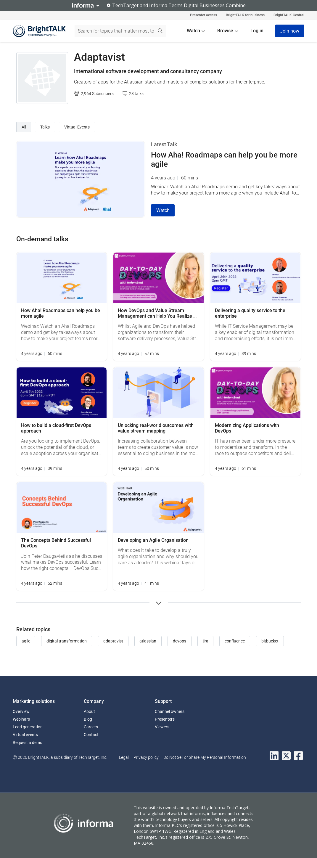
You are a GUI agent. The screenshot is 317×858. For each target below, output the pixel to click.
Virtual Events (77, 127)
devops (179, 641)
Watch (163, 210)
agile (26, 641)
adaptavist (113, 641)
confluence (235, 641)
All (24, 127)
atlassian (147, 641)
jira (205, 641)
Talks (45, 127)
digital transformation (66, 641)
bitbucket (270, 641)
